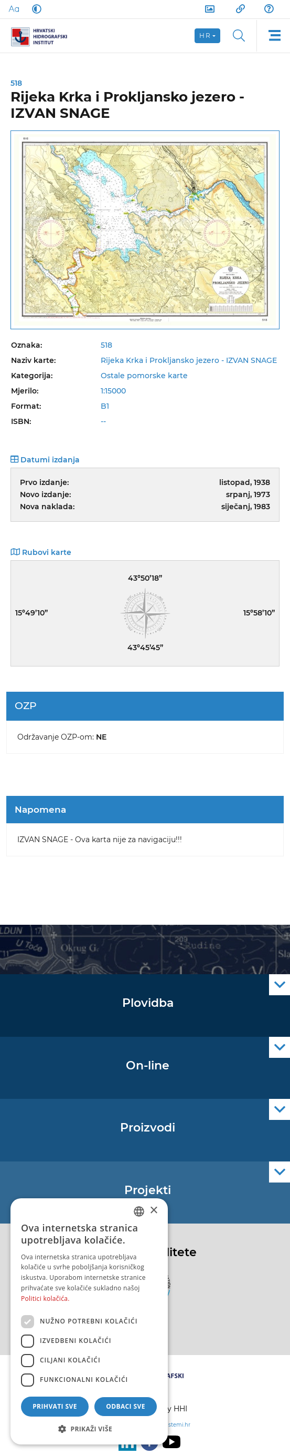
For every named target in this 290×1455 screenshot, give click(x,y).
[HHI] (43, 36)
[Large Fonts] (13, 9)
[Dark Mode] (34, 9)
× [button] (153, 1211)
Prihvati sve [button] (55, 1406)
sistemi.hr (177, 1424)
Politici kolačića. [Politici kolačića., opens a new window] (45, 1298)
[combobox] (139, 1211)
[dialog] (89, 1321)
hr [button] (205, 35)
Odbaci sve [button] (125, 1406)
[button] (89, 1428)
